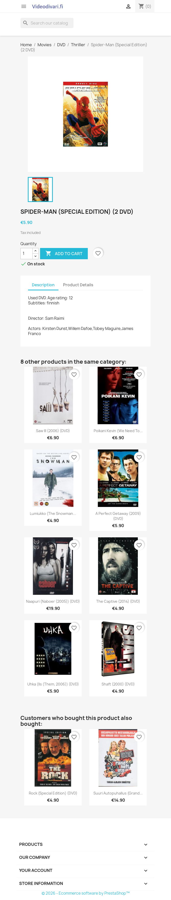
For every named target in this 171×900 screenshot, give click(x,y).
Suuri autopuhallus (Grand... (118, 793)
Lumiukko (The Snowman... (53, 513)
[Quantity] (26, 253)
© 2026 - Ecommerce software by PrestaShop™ (86, 893)
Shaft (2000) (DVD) (118, 684)
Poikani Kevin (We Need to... (118, 430)
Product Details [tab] (78, 285)
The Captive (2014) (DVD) (118, 601)
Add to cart (63, 253)
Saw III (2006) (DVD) (53, 430)
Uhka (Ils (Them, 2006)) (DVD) (53, 684)
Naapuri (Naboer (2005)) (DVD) (53, 601)
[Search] (47, 23)
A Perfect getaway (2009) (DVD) (118, 516)
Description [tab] (43, 285)
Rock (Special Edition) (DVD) (53, 793)
